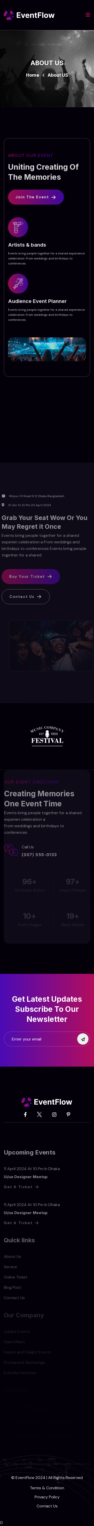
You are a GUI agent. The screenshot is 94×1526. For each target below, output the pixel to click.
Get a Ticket (21, 1189)
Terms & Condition (47, 1488)
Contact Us (47, 1506)
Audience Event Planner (37, 302)
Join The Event (36, 198)
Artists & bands (27, 246)
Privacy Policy (47, 1497)
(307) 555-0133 (37, 854)
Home (32, 75)
